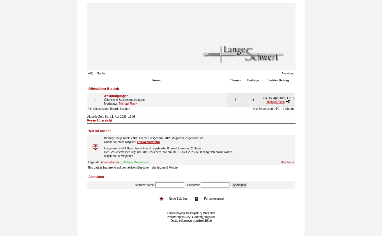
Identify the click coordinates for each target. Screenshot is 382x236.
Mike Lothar (209, 213)
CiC (192, 217)
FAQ (90, 73)
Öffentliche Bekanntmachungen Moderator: (165, 99)
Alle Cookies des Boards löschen (109, 108)
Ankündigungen (116, 96)
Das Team (287, 162)
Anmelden (287, 73)
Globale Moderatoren (136, 162)
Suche (101, 73)
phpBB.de (206, 220)
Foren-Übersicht (99, 120)
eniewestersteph (148, 142)
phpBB (184, 213)
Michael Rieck (128, 103)
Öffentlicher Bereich (104, 88)
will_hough (204, 217)
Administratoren (111, 162)
